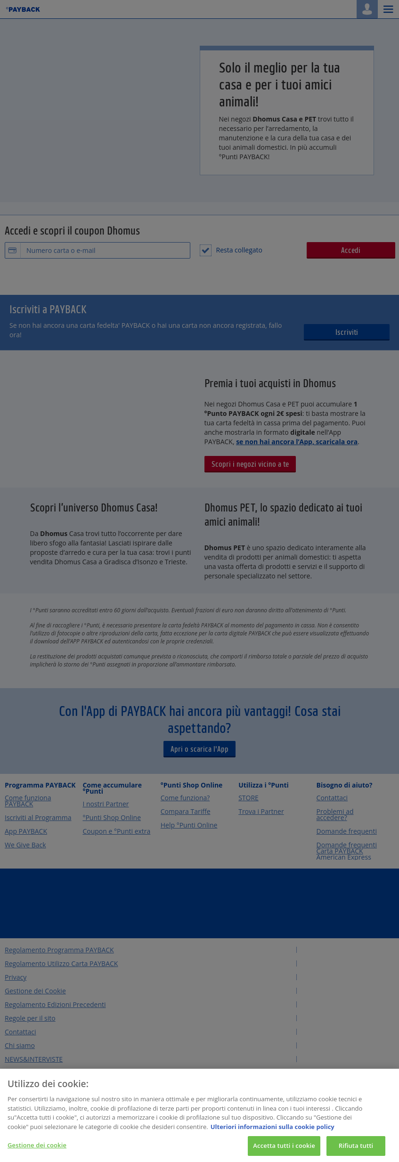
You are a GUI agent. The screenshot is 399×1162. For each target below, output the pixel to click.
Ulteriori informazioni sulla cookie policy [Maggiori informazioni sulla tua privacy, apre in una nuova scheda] (272, 1135)
